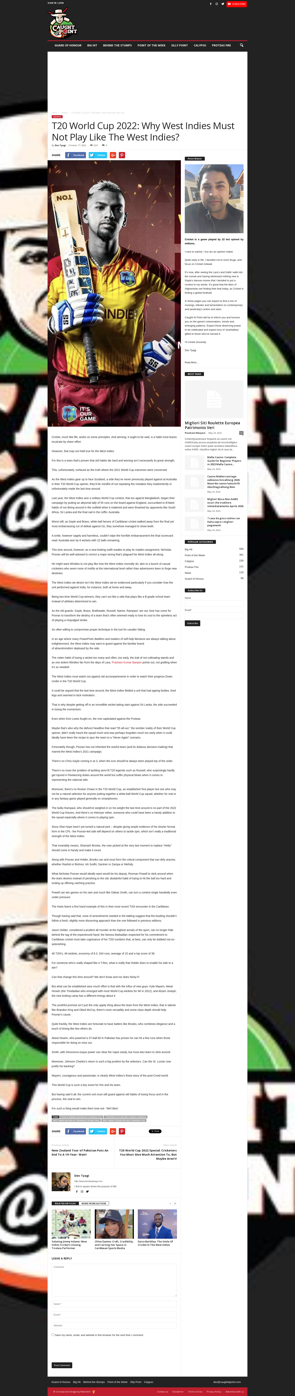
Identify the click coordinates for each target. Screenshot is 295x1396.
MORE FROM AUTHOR (94, 1203)
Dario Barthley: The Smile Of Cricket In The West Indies (155, 1243)
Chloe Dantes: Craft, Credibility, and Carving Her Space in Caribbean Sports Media (114, 1245)
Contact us (162, 1391)
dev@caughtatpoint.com (227, 1382)
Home (54, 112)
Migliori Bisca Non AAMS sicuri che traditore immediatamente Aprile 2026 (225, 502)
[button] (241, 45)
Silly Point (179, 45)
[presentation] (81, 1350)
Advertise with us (235, 1391)
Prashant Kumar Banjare (127, 662)
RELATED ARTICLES (65, 1203)
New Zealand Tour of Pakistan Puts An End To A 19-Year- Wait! (80, 1152)
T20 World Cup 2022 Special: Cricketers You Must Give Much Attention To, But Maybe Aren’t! (148, 1154)
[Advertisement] (147, 79)
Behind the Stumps (94, 1382)
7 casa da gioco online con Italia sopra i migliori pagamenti (223, 521)
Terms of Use (195, 1391)
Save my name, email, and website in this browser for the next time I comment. (99, 1335)
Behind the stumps (117, 45)
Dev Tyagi (60, 145)
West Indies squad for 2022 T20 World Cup (124, 1120)
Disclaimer (178, 1391)
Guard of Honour (68, 45)
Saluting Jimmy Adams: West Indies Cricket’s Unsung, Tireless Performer (69, 1245)
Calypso (200, 45)
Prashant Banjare (195, 432)
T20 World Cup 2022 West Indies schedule (125, 1117)
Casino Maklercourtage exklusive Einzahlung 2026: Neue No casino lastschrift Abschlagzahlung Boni (223, 482)
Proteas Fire (221, 45)
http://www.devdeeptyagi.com (88, 1181)
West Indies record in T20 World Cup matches (76, 1120)
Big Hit (92, 45)
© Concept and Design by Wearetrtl (71, 1391)
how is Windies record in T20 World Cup (81, 1117)
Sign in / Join (56, 2)
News (188, 572)
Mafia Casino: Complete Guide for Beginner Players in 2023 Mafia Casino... (224, 460)
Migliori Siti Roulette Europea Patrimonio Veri (212, 425)
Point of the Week (151, 45)
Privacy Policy (214, 1391)
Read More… (192, 362)
